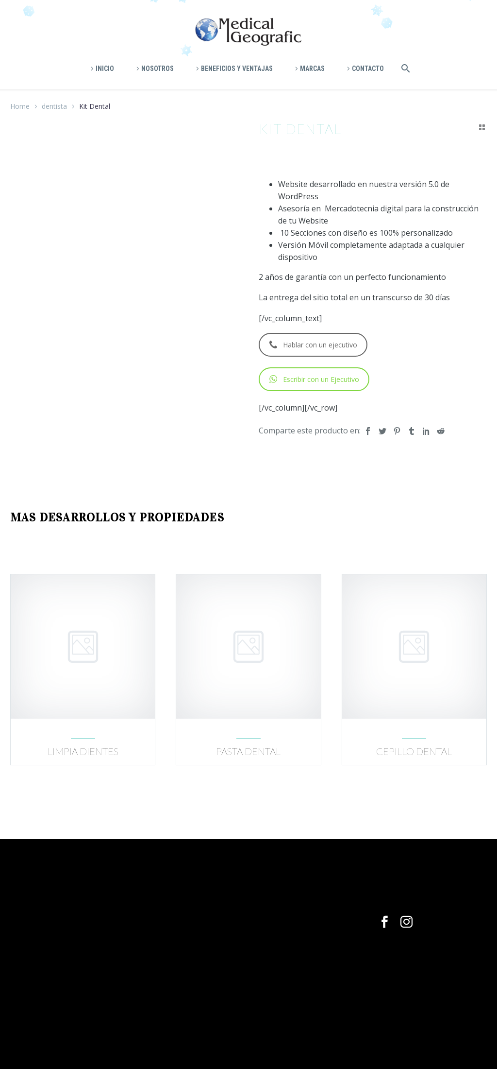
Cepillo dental (414, 751)
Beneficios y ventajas (237, 68)
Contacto (368, 68)
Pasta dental (248, 751)
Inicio (105, 68)
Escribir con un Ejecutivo (314, 379)
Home (20, 106)
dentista (54, 106)
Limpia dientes (83, 751)
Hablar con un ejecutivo (313, 344)
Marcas (312, 68)
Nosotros (157, 68)
